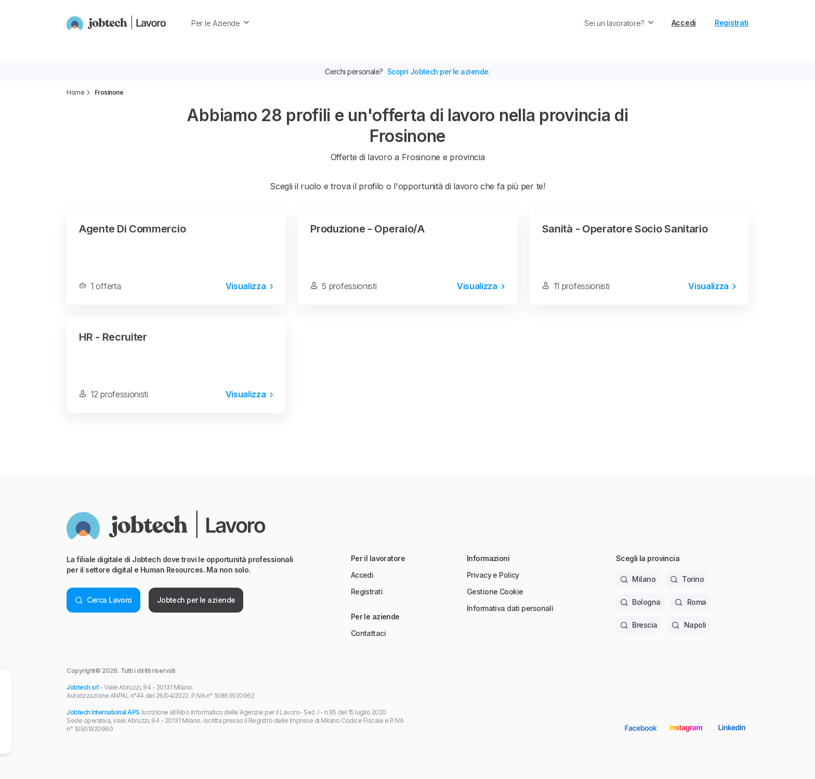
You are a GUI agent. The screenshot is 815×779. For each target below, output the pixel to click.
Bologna (640, 602)
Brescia (639, 624)
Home (75, 92)
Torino (687, 579)
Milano (637, 579)
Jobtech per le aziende (196, 599)
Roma (690, 602)
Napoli (689, 624)
